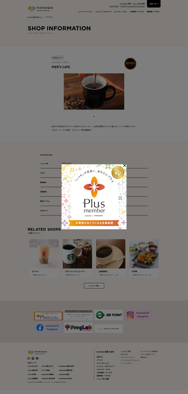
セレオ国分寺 (33, 372)
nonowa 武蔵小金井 (66, 368)
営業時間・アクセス (104, 378)
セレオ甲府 (32, 377)
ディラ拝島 (46, 372)
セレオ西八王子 (47, 368)
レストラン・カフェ (104, 372)
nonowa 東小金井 (48, 381)
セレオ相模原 (33, 381)
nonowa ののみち (65, 381)
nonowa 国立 (64, 377)
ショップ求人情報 (103, 381)
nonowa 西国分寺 (65, 372)
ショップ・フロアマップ (105, 368)
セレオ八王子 (33, 368)
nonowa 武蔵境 (47, 377)
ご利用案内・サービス (104, 375)
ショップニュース (103, 365)
